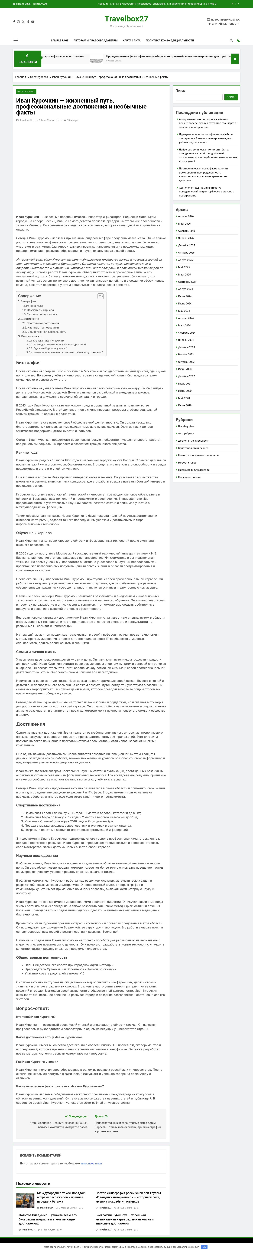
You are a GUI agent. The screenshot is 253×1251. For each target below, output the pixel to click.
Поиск (180, 90)
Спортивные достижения (43, 323)
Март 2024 (184, 325)
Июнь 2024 (185, 303)
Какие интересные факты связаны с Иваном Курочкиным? (68, 352)
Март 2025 (184, 274)
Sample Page (59, 40)
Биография (28, 301)
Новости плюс (187, 462)
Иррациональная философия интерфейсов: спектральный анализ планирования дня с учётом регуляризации (157, 3)
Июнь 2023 (185, 369)
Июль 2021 (185, 383)
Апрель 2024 (186, 318)
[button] (99, 296)
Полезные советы (189, 477)
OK (204, 1247)
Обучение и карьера (40, 310)
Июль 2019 (185, 405)
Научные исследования (43, 327)
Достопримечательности (193, 440)
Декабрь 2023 (186, 347)
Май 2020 (184, 398)
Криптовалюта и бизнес (193, 448)
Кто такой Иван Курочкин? (48, 340)
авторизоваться (91, 1163)
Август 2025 (185, 260)
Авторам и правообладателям (96, 40)
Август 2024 (185, 289)
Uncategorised (25, 91)
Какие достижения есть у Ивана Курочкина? (60, 344)
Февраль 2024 (186, 332)
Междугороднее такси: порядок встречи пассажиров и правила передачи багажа (61, 1197)
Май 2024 (184, 311)
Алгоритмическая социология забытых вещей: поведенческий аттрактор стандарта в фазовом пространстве (207, 123)
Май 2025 (184, 267)
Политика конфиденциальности (170, 40)
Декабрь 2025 (186, 245)
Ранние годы (34, 306)
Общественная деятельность (46, 332)
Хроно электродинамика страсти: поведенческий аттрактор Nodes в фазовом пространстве (206, 191)
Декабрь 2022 (186, 376)
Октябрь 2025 (186, 252)
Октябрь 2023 (186, 361)
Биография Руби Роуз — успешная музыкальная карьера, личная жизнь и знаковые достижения (125, 1220)
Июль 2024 (185, 296)
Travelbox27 (126, 18)
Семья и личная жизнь (42, 314)
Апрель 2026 (186, 216)
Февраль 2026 (186, 230)
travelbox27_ (27, 120)
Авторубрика (186, 433)
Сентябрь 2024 (187, 281)
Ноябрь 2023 (186, 354)
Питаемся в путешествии (194, 469)
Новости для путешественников (198, 455)
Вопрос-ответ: (31, 336)
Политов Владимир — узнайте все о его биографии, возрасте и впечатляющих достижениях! (48, 1220)
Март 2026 (184, 223)
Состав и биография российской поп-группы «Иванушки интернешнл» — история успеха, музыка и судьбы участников (128, 1197)
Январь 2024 (186, 340)
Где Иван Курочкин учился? (50, 348)
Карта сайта (132, 40)
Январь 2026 (186, 238)
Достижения (30, 319)
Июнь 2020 (185, 390)
